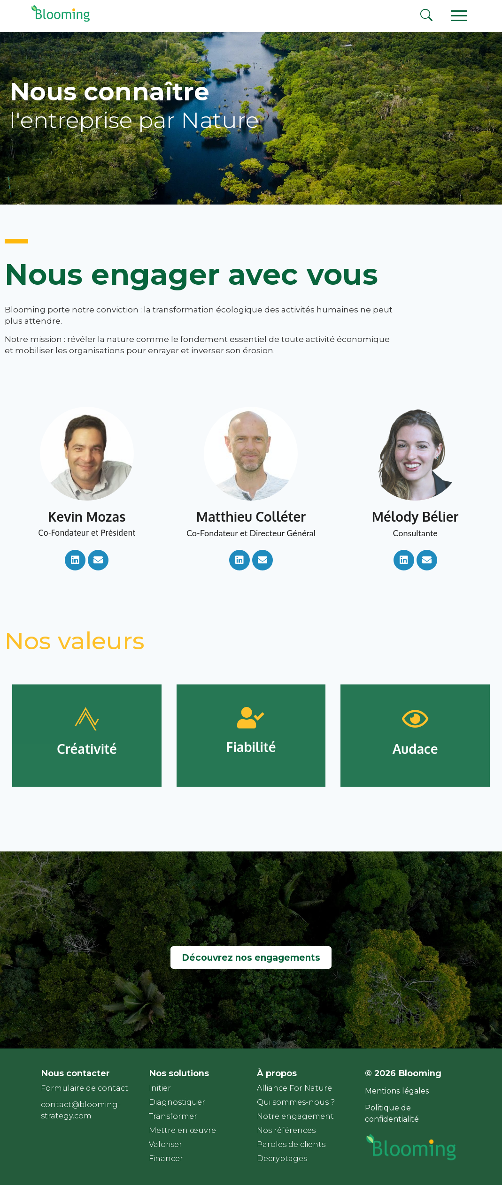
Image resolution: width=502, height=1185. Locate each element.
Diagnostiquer (177, 1102)
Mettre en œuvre (182, 1130)
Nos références (286, 1130)
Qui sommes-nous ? (296, 1102)
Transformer (173, 1116)
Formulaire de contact (84, 1088)
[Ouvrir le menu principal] (459, 15)
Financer (166, 1158)
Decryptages (282, 1158)
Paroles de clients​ (291, 1144)
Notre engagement (295, 1116)
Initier (160, 1088)
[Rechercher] (426, 16)
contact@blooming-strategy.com (81, 1110)
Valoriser (165, 1144)
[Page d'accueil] (59, 20)
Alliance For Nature (294, 1088)
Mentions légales (397, 1090)
